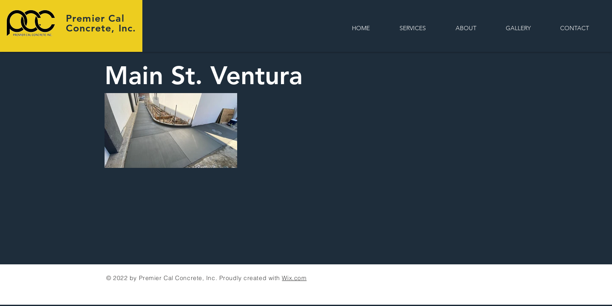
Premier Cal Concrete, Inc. (101, 23)
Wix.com (294, 278)
